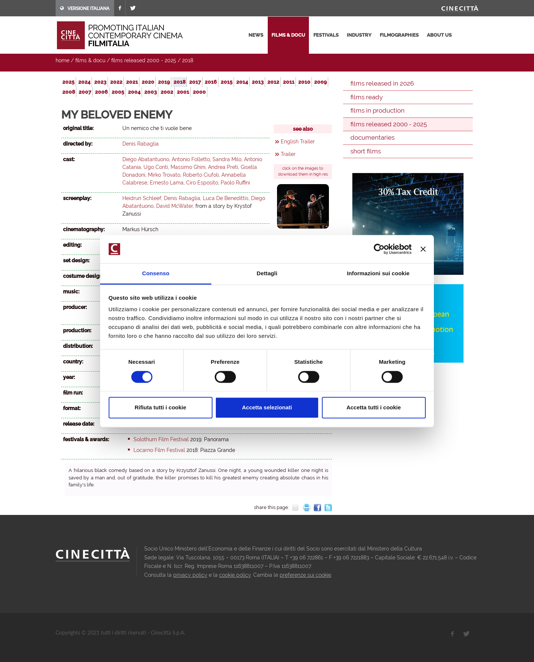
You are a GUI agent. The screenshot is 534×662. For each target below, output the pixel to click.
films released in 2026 (382, 83)
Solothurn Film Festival (161, 439)
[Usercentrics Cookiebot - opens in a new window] (379, 249)
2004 (134, 92)
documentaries (372, 137)
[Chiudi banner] (423, 249)
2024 (84, 82)
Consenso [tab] (155, 273)
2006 (101, 92)
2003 (150, 92)
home (62, 60)
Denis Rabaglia (140, 144)
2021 (132, 82)
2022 (116, 82)
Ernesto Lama (167, 183)
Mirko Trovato (164, 175)
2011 (288, 82)
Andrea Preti (223, 167)
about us (439, 35)
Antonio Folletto (191, 159)
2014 (242, 82)
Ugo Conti (156, 167)
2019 (164, 82)
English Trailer (298, 141)
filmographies (399, 35)
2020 (148, 82)
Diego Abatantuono (145, 159)
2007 (85, 92)
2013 (258, 82)
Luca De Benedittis (225, 198)
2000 (199, 92)
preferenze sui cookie (305, 575)
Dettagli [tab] (267, 273)
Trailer (288, 154)
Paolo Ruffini (235, 183)
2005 (118, 92)
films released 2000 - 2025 (143, 60)
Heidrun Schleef (141, 198)
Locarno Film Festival (159, 450)
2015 (227, 82)
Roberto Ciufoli (201, 175)
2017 (195, 82)
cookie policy (235, 575)
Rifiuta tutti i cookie (160, 408)
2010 (304, 82)
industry (359, 35)
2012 (273, 82)
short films (365, 151)
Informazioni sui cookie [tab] (378, 273)
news (255, 35)
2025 (68, 82)
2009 (320, 82)
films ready (366, 97)
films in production (377, 110)
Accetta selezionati (267, 408)
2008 (68, 92)
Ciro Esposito (202, 183)
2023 (100, 82)
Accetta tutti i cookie (373, 408)
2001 (183, 92)
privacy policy (190, 575)
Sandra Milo (226, 159)
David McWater (174, 206)
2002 (167, 92)
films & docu (288, 35)
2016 (211, 82)
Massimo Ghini (188, 167)
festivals (326, 35)
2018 (187, 60)
